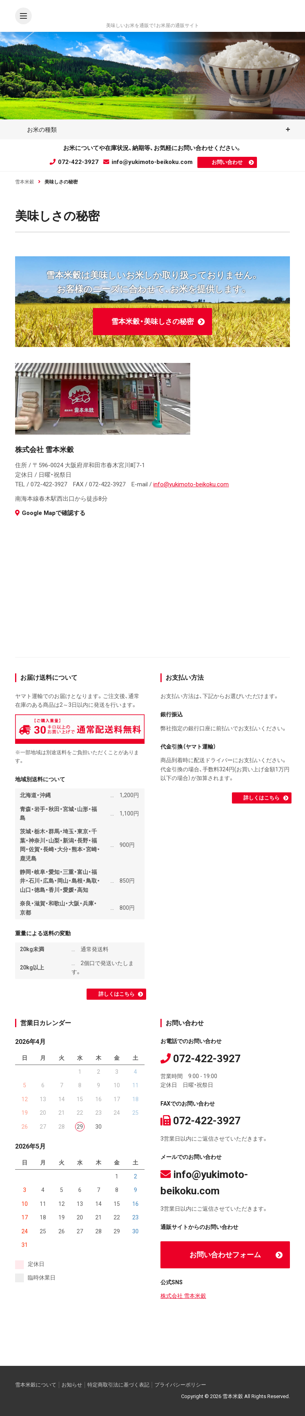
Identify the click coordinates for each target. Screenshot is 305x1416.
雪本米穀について (35, 1385)
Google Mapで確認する (50, 513)
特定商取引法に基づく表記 (118, 1385)
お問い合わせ (227, 162)
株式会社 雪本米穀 (183, 1296)
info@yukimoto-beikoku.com (148, 162)
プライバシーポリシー (180, 1385)
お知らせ (72, 1385)
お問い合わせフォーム (225, 1254)
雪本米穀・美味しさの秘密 (152, 321)
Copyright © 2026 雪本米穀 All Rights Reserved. (235, 1396)
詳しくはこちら (116, 994)
